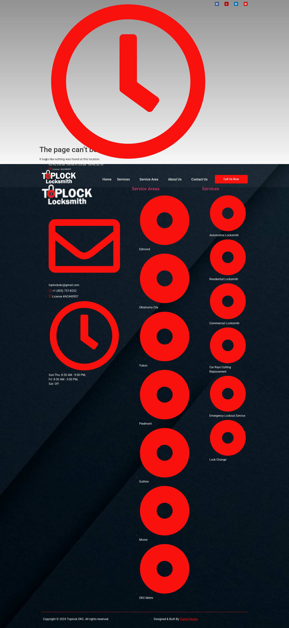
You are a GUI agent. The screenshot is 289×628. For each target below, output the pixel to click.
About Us (176, 179)
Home (107, 179)
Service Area (150, 179)
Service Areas (145, 188)
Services (125, 179)
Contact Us (199, 179)
